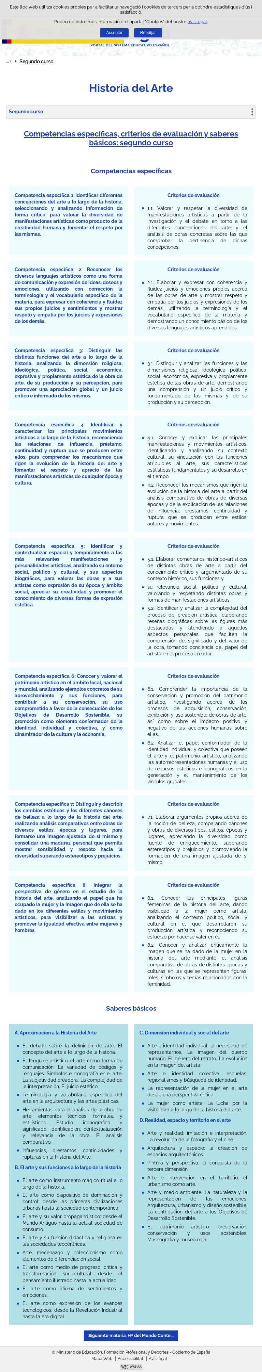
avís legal (197, 21)
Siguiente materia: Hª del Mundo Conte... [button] (131, 1335)
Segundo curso (26, 111)
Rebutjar (148, 32)
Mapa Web (101, 1358)
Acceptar (114, 32)
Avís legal (158, 1358)
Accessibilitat (130, 1358)
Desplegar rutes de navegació (8, 61)
